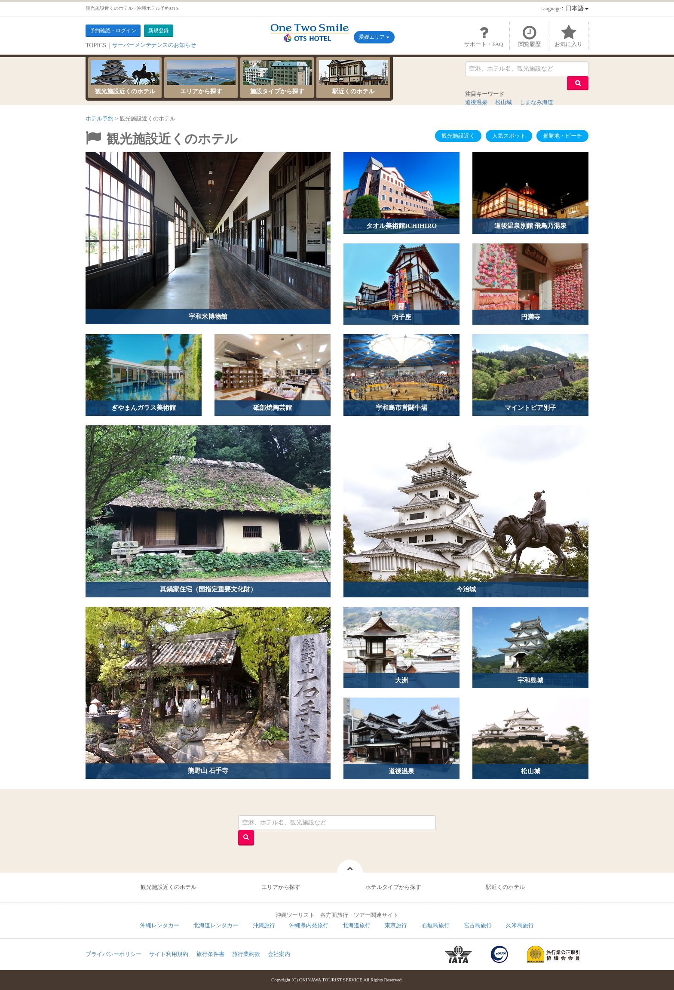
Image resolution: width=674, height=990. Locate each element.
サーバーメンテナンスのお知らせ (154, 45)
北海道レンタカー (215, 925)
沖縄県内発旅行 (308, 925)
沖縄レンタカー (159, 925)
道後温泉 (476, 102)
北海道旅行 (357, 925)
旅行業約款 (246, 954)
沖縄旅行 (264, 925)
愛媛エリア (374, 37)
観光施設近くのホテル (125, 77)
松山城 (503, 102)
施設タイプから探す (277, 77)
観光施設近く (458, 135)
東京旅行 (396, 925)
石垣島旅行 (436, 925)
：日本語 (564, 8)
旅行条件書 (210, 954)
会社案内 (279, 954)
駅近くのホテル (353, 77)
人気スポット (509, 135)
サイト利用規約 (168, 954)
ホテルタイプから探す (393, 887)
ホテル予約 (99, 118)
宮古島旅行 (478, 925)
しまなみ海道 (536, 102)
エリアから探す (201, 77)
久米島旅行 (520, 925)
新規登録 (158, 31)
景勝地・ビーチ (562, 135)
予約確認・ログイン (113, 31)
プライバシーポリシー (113, 954)
